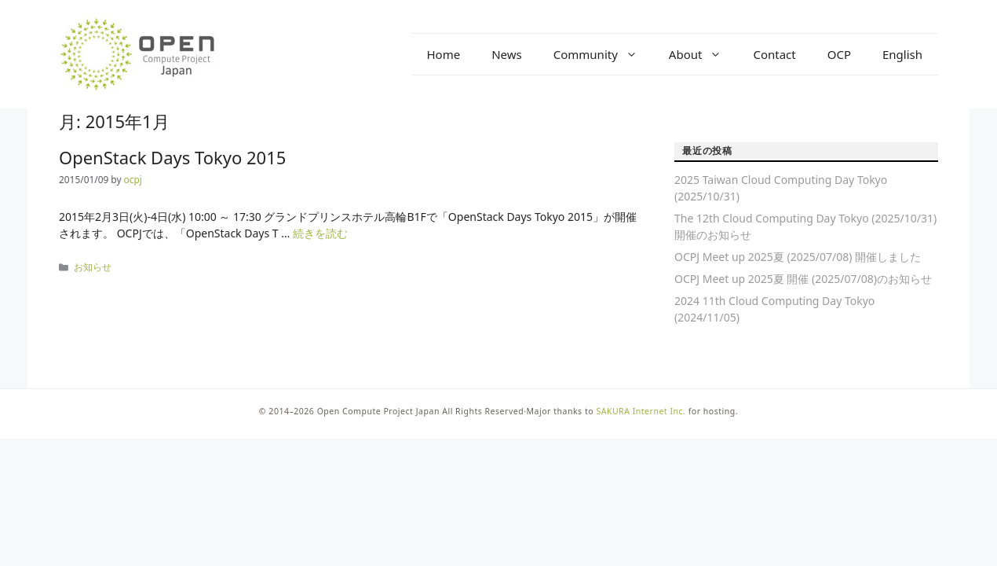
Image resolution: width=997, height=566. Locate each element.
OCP (839, 54)
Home (444, 54)
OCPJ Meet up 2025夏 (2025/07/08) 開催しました (797, 256)
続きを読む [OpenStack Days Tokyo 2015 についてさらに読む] (320, 233)
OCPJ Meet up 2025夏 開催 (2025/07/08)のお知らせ (803, 278)
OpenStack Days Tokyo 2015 (172, 157)
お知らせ (92, 266)
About (703, 54)
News (506, 54)
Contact (774, 54)
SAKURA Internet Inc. (640, 411)
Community (603, 54)
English (902, 54)
